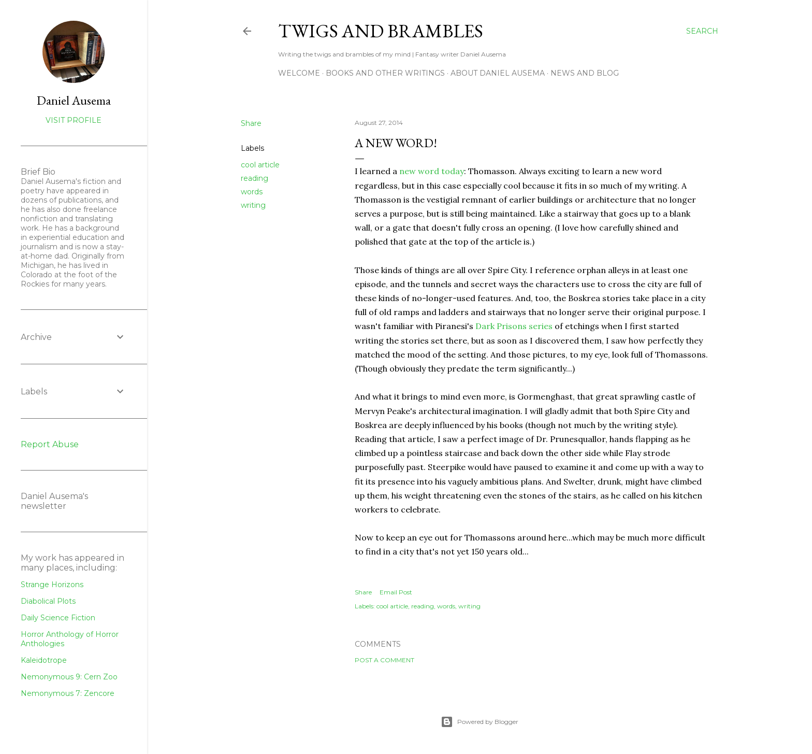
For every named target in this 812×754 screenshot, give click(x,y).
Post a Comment (384, 660)
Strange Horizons (52, 584)
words (252, 191)
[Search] (702, 31)
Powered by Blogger (479, 722)
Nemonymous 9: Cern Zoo (69, 676)
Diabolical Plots (48, 601)
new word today (431, 171)
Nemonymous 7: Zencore (67, 693)
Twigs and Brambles (380, 31)
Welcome (299, 73)
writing (253, 205)
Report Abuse (50, 444)
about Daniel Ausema (498, 73)
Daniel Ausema (74, 100)
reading (254, 178)
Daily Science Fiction (58, 617)
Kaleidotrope (44, 660)
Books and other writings (385, 73)
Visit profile (74, 120)
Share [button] (251, 123)
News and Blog (584, 73)
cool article (260, 164)
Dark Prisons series (514, 326)
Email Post (396, 592)
